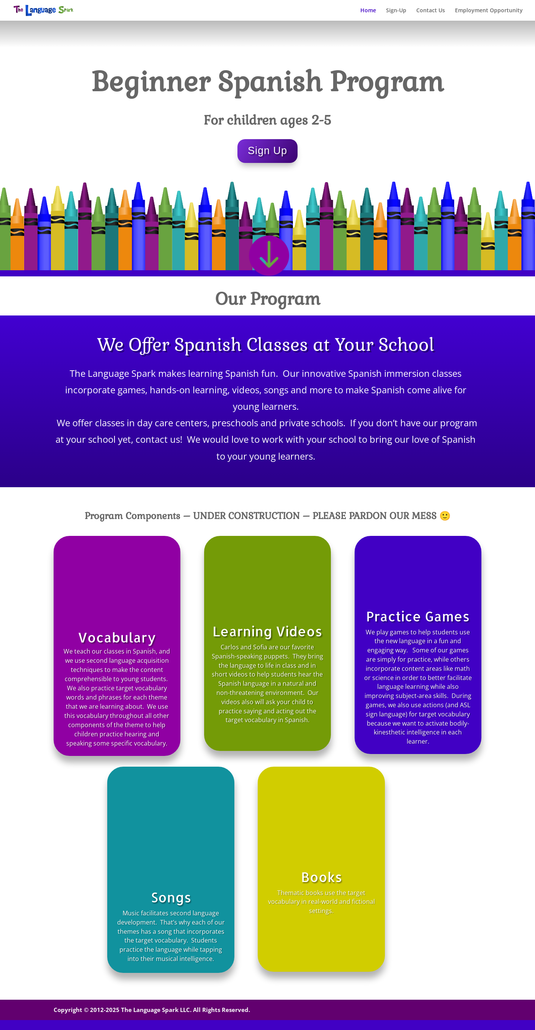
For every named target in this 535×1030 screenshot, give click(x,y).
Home (368, 11)
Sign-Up (396, 11)
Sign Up (267, 150)
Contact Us (430, 11)
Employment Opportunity (489, 11)
